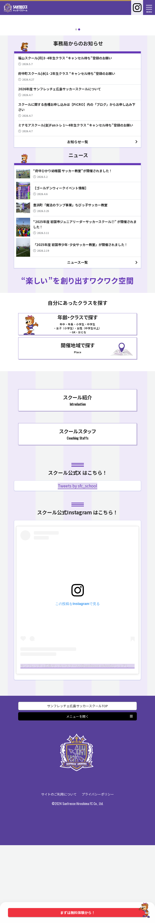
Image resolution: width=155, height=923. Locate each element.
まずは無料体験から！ (103, 912)
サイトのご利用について (59, 872)
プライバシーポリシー (98, 872)
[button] (76, 107)
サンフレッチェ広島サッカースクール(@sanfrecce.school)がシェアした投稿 (80, 744)
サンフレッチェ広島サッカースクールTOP (77, 784)
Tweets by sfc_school (77, 564)
